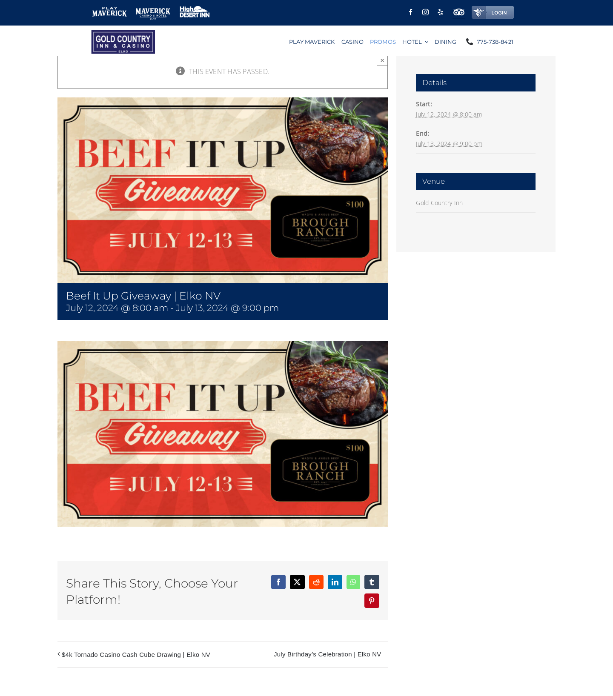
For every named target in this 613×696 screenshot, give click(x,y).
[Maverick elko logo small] (153, 9)
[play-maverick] (109, 10)
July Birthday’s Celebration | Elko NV (327, 654)
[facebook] (410, 12)
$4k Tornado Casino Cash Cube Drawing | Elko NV (136, 654)
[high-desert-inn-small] (195, 9)
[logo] (123, 33)
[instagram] (425, 12)
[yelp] (440, 12)
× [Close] (382, 60)
